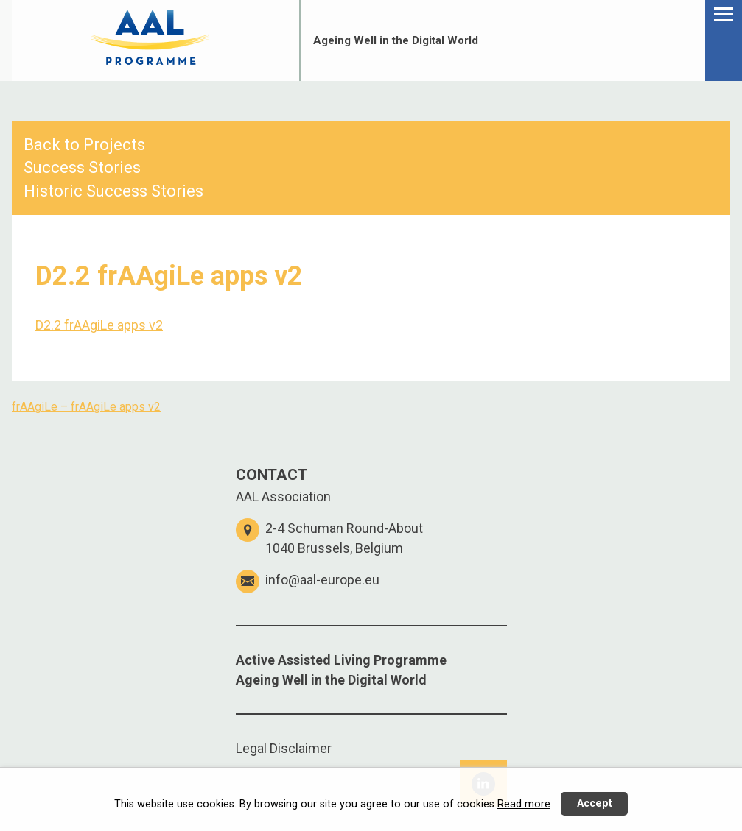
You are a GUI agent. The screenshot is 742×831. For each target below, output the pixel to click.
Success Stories (82, 167)
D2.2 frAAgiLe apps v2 (99, 325)
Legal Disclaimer (284, 748)
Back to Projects (84, 144)
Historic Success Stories (113, 191)
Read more (523, 804)
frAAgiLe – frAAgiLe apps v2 (86, 407)
